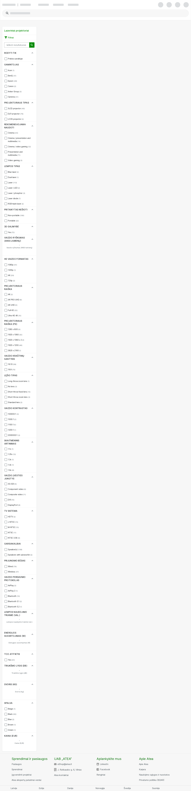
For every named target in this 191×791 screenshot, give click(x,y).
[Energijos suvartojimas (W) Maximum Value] (27, 640)
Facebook (105, 769)
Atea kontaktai (61, 775)
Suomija (156, 788)
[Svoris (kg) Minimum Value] (10, 689)
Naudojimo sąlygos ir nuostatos (154, 774)
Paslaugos (17, 764)
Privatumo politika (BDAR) (151, 780)
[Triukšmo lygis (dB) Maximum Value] (27, 670)
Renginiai (101, 774)
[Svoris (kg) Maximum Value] (27, 689)
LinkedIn (104, 764)
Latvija (14, 788)
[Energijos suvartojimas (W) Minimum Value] (10, 640)
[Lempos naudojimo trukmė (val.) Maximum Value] (27, 619)
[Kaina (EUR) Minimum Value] (10, 740)
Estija (41, 788)
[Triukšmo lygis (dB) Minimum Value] (10, 670)
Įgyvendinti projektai (21, 774)
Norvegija (100, 788)
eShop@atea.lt (65, 764)
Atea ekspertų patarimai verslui (26, 780)
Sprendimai (17, 769)
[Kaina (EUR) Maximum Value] (27, 740)
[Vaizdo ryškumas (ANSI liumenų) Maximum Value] (27, 245)
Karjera (142, 769)
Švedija (127, 788)
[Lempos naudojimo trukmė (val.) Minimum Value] (10, 619)
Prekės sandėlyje (15, 59)
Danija (70, 788)
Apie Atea (143, 764)
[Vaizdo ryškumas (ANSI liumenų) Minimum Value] (10, 245)
